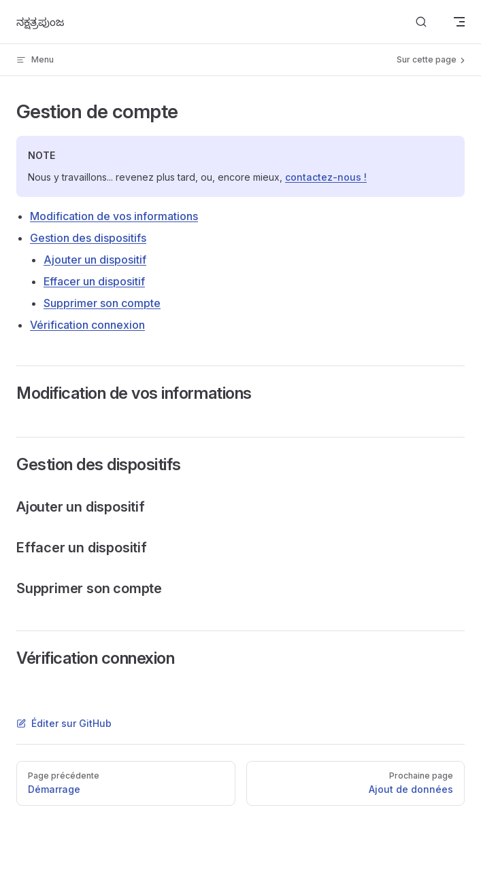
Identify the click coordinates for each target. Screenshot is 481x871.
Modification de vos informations (114, 216)
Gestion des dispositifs (88, 238)
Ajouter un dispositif (95, 259)
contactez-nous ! (326, 177)
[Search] (421, 22)
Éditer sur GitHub (64, 723)
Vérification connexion (87, 325)
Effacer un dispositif (94, 281)
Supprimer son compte (102, 303)
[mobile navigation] (459, 21)
